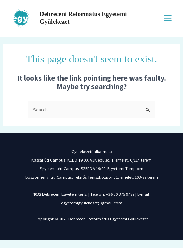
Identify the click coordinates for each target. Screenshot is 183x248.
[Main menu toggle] (167, 18)
